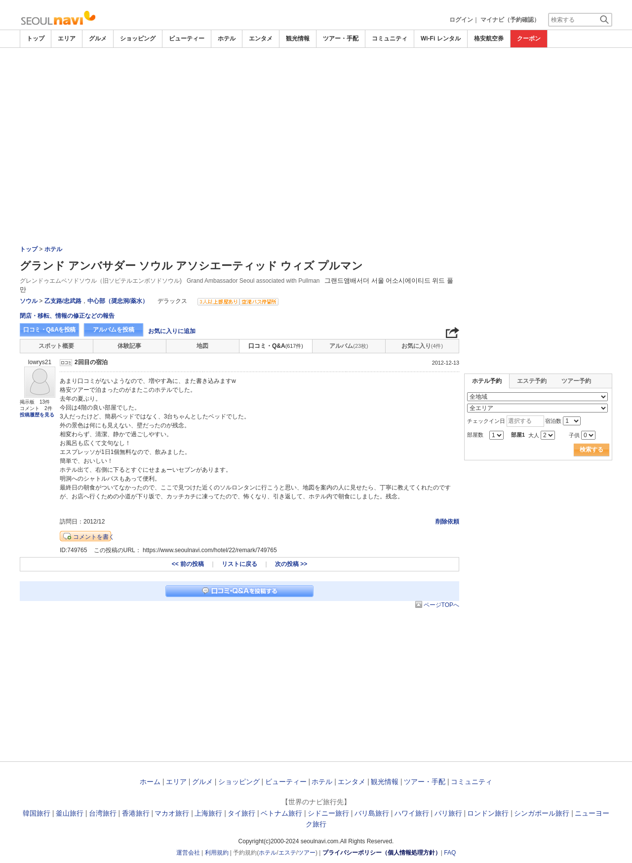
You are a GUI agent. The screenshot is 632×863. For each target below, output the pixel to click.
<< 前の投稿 (188, 564)
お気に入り (422, 345)
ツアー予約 (576, 380)
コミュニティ (389, 38)
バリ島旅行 (372, 813)
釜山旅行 (69, 813)
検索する (591, 449)
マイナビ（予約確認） (510, 19)
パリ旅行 (448, 813)
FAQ (450, 852)
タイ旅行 (241, 813)
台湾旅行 (103, 813)
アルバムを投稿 (113, 329)
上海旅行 (208, 813)
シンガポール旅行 (541, 813)
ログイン (461, 19)
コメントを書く (94, 536)
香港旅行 (136, 813)
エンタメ (261, 38)
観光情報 (298, 38)
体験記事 (129, 345)
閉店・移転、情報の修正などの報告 (67, 315)
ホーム (150, 782)
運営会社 (188, 852)
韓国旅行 (36, 813)
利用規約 (217, 852)
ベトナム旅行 (281, 813)
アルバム (348, 345)
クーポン (529, 38)
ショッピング (138, 38)
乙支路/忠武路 (62, 301)
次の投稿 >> (291, 564)
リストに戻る (239, 564)
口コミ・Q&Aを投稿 (49, 329)
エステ (287, 852)
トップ (35, 38)
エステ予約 (532, 380)
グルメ (98, 38)
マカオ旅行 (172, 813)
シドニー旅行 (328, 813)
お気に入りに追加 (172, 331)
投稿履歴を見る (37, 414)
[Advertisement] (316, 75)
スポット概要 (56, 345)
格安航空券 (489, 38)
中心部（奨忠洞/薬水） (117, 301)
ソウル (29, 301)
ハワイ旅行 (412, 813)
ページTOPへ (441, 604)
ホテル (227, 38)
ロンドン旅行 (488, 813)
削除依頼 (447, 521)
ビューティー (186, 38)
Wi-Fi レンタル (441, 38)
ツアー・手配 (340, 38)
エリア (67, 38)
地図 (202, 345)
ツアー (307, 852)
